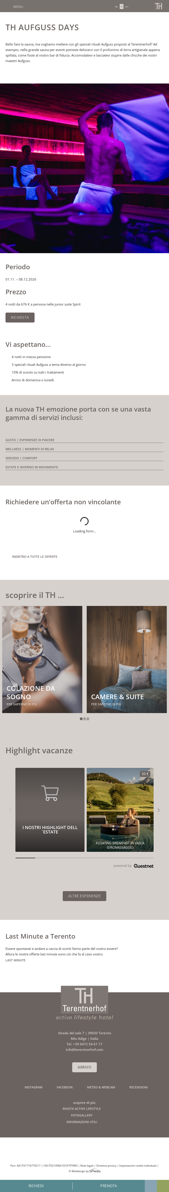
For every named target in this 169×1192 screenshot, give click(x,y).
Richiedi (36, 1185)
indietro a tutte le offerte (34, 556)
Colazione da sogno (31, 692)
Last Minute (16, 960)
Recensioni (138, 1087)
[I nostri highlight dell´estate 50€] (120, 810)
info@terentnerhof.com (139, 6)
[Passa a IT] (121, 6)
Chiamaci (146, 6)
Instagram (33, 1087)
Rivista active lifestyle (82, 1109)
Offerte (163, 1186)
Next (155, 719)
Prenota (108, 1185)
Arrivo (84, 1067)
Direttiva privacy (106, 1165)
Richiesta (20, 317)
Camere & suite (117, 696)
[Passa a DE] (116, 6)
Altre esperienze (84, 896)
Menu (17, 6)
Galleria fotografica (151, 1186)
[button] (10, 810)
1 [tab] (81, 718)
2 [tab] (84, 718)
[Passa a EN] (126, 6)
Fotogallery (81, 1115)
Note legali (87, 1165)
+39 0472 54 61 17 (87, 1044)
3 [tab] (88, 718)
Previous (14, 719)
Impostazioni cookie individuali (137, 1165)
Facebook (65, 1087)
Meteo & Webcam (101, 1087)
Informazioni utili (81, 1122)
